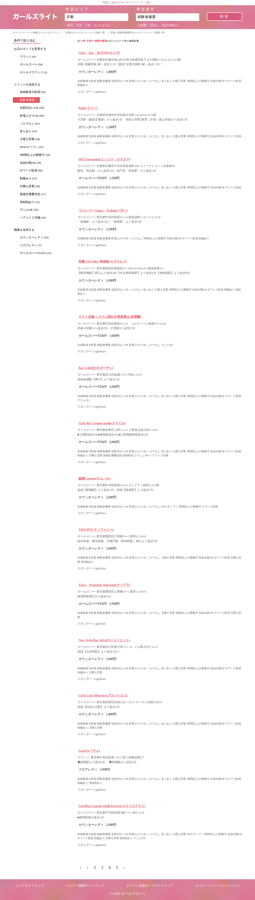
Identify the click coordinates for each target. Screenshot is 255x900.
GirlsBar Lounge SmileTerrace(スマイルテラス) (112, 806)
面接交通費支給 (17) (33, 194)
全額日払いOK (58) (32, 107)
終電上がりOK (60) (32, 115)
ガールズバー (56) (31, 64)
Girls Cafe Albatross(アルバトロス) (103, 695)
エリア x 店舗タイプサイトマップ (149, 885)
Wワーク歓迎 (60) (31, 170)
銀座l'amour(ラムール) (95, 478)
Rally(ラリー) (88, 108)
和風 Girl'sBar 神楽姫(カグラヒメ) (103, 261)
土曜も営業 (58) (30, 139)
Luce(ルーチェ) (89, 750)
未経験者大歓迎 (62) (33, 92)
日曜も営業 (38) (30, 186)
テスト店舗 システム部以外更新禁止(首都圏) (110, 316)
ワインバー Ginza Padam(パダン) (103, 210)
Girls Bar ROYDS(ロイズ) (99, 53)
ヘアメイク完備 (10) (33, 217)
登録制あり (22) (30, 202)
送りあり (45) (28, 131)
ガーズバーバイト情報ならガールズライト (36, 32)
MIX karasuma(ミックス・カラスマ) (104, 159)
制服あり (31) (28, 178)
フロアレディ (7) (30, 245)
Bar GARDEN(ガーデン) (96, 368)
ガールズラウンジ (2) (33, 72)
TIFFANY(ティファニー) (96, 529)
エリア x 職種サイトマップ (85, 885)
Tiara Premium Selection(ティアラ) (104, 585)
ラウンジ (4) (28, 56)
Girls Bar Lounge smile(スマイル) (102, 423)
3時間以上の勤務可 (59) (35, 155)
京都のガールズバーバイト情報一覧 (85, 32)
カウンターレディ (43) (34, 237)
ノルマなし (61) (30, 123)
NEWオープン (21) (32, 147)
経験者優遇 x (28, 100)
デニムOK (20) (29, 209)
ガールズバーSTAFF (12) (35, 253)
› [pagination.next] (123, 867)
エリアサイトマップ (30, 885)
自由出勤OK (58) (30, 162)
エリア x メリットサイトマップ (217, 885)
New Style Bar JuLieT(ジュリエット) (104, 640)
